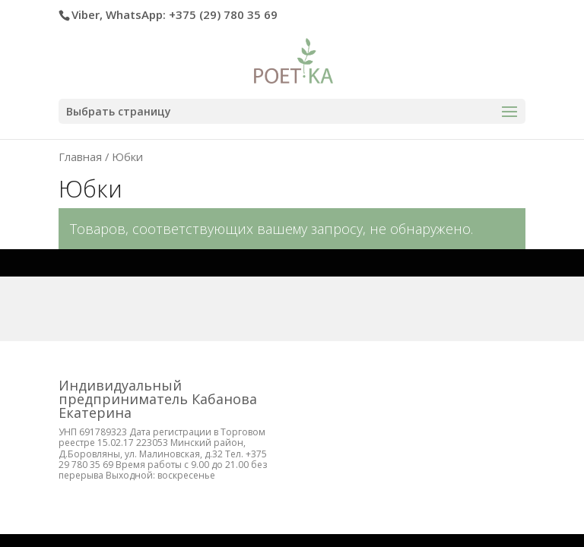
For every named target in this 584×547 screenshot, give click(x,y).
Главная (80, 156)
